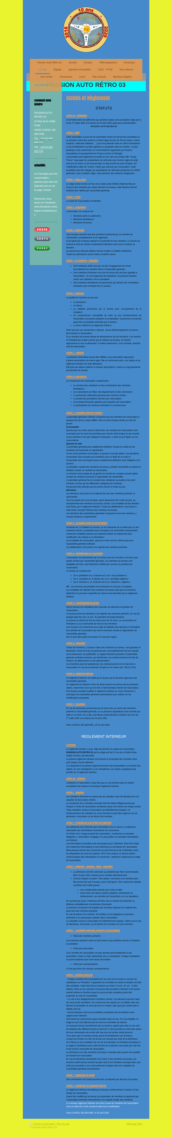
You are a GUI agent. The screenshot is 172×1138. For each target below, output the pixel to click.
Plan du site (63, 1124)
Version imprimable (42, 1124)
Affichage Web (134, 1124)
